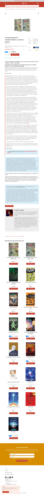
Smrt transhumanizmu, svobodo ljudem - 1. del (13, 258)
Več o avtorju (17, 228)
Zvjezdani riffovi (30, 357)
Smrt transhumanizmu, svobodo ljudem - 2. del (30, 258)
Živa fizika (13, 431)
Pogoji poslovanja (8, 472)
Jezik (29, 42)
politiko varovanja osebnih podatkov (25, 458)
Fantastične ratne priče (13, 332)
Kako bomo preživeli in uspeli (13, 382)
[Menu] (5, 3)
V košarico (10, 206)
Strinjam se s (22, 458)
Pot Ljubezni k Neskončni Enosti (13, 406)
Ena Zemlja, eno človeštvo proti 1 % (13, 357)
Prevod (30, 43)
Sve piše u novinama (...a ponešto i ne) (30, 308)
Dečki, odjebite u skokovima (30, 282)
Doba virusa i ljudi (13, 307)
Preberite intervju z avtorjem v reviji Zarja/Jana (14, 236)
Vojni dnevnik (30, 406)
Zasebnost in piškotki (9, 474)
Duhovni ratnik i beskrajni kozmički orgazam (13, 283)
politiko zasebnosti (9, 489)
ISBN (29, 39)
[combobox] (22, 6)
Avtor (30, 40)
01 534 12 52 (8, 483)
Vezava (30, 41)
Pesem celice (30, 382)
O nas (6, 468)
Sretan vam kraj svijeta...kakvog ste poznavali (30, 333)
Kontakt (6, 470)
